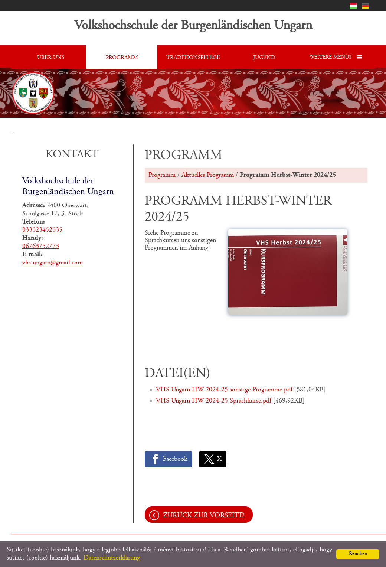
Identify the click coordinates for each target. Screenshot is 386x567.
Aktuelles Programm (207, 175)
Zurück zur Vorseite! (204, 515)
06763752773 (40, 246)
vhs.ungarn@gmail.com (52, 263)
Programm (162, 175)
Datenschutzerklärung (112, 558)
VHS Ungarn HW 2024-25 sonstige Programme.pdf (224, 390)
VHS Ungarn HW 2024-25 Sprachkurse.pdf (213, 401)
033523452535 (42, 230)
